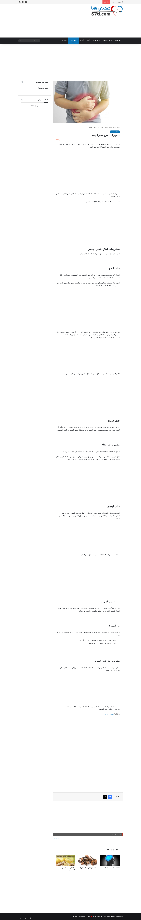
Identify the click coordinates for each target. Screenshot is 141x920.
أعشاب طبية (73, 40)
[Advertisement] (52, 21)
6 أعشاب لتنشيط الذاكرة (112, 868)
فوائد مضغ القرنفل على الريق (88, 868)
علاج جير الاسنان (108, 714)
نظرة (88, 916)
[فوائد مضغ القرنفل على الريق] (87, 860)
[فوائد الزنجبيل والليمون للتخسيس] (65, 860)
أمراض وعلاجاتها (107, 40)
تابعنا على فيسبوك (43, 88)
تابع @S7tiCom (34, 106)
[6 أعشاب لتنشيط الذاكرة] (110, 860)
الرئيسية (116, 127)
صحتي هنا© (107, 916)
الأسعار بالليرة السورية (79, 916)
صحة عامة (118, 40)
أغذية (88, 40)
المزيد (64, 40)
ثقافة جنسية (96, 40)
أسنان (82, 40)
